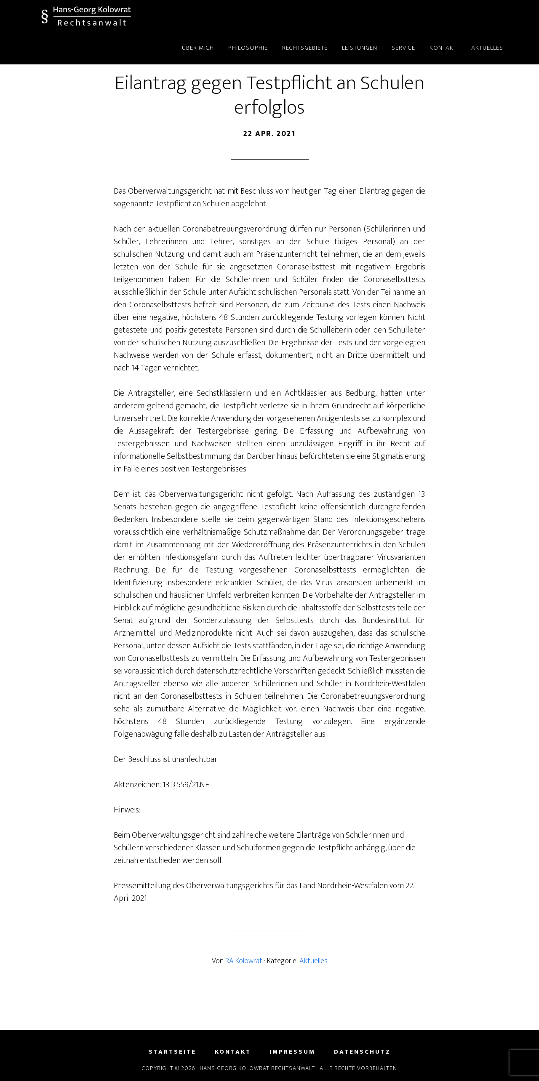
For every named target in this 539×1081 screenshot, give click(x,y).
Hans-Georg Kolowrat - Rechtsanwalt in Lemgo (105, 16)
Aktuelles (313, 961)
